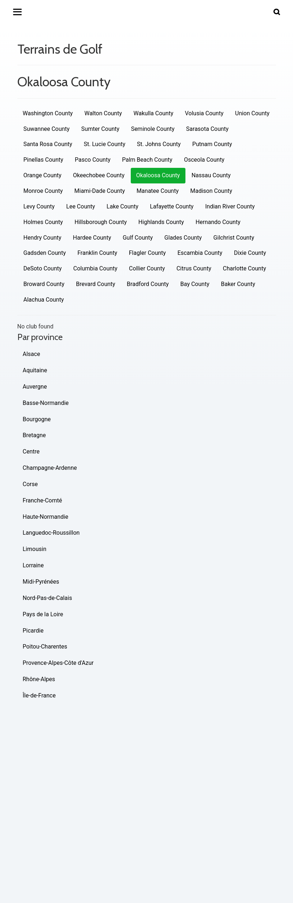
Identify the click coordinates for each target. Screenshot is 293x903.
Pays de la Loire (43, 614)
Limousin (34, 549)
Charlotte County (244, 268)
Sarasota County (207, 128)
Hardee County (92, 237)
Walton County (103, 113)
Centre (31, 451)
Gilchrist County (233, 237)
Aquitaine (35, 370)
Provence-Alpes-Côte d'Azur (58, 662)
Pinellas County (43, 159)
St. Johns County (159, 144)
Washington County (48, 113)
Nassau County (211, 175)
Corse (30, 484)
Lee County (80, 206)
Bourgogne (37, 419)
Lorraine (33, 565)
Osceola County (204, 159)
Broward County (44, 284)
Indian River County (230, 206)
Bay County (194, 284)
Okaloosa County (158, 175)
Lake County (122, 206)
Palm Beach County (147, 159)
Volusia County (204, 113)
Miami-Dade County (99, 190)
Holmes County (43, 222)
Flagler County (147, 252)
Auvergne (35, 386)
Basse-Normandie (46, 402)
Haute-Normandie (45, 516)
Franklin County (97, 252)
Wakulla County (153, 113)
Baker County (238, 284)
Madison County (211, 190)
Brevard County (95, 284)
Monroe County (43, 190)
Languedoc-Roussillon (51, 532)
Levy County (39, 206)
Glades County (183, 237)
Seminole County (153, 128)
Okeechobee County (99, 175)
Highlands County (161, 222)
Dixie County (250, 252)
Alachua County (44, 299)
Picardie (33, 630)
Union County (252, 113)
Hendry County (43, 237)
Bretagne (34, 435)
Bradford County (148, 284)
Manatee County (158, 190)
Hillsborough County (101, 222)
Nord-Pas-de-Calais (47, 598)
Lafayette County (171, 206)
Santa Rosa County (48, 144)
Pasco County (92, 159)
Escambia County (199, 252)
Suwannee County (47, 128)
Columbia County (95, 268)
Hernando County (218, 222)
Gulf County (138, 237)
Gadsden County (45, 252)
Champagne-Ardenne (50, 467)
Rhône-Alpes (39, 679)
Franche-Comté (42, 500)
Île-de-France (39, 695)
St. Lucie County (104, 144)
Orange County (43, 175)
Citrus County (193, 268)
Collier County (147, 268)
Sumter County (100, 128)
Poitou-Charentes (45, 646)
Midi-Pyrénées (41, 581)
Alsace (31, 354)
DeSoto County (43, 268)
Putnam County (212, 144)
